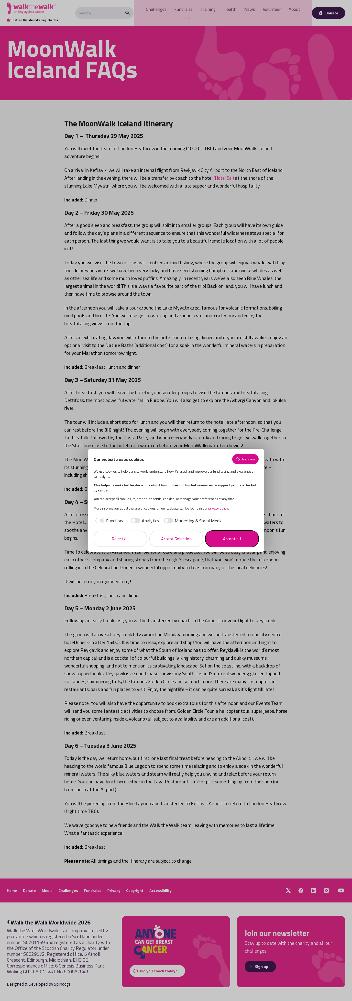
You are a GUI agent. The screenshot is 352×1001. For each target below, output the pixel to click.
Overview (245, 459)
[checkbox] (110, 520)
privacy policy (218, 508)
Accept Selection (176, 538)
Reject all (120, 538)
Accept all (232, 538)
